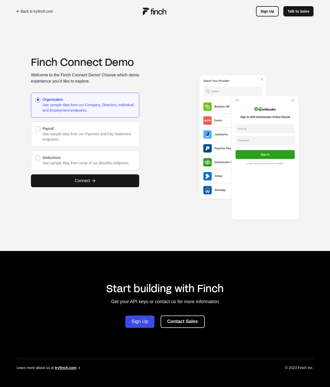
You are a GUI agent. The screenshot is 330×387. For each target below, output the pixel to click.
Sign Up (267, 11)
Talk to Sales (298, 11)
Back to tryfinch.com (34, 11)
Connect (85, 180)
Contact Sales (182, 321)
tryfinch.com (66, 368)
